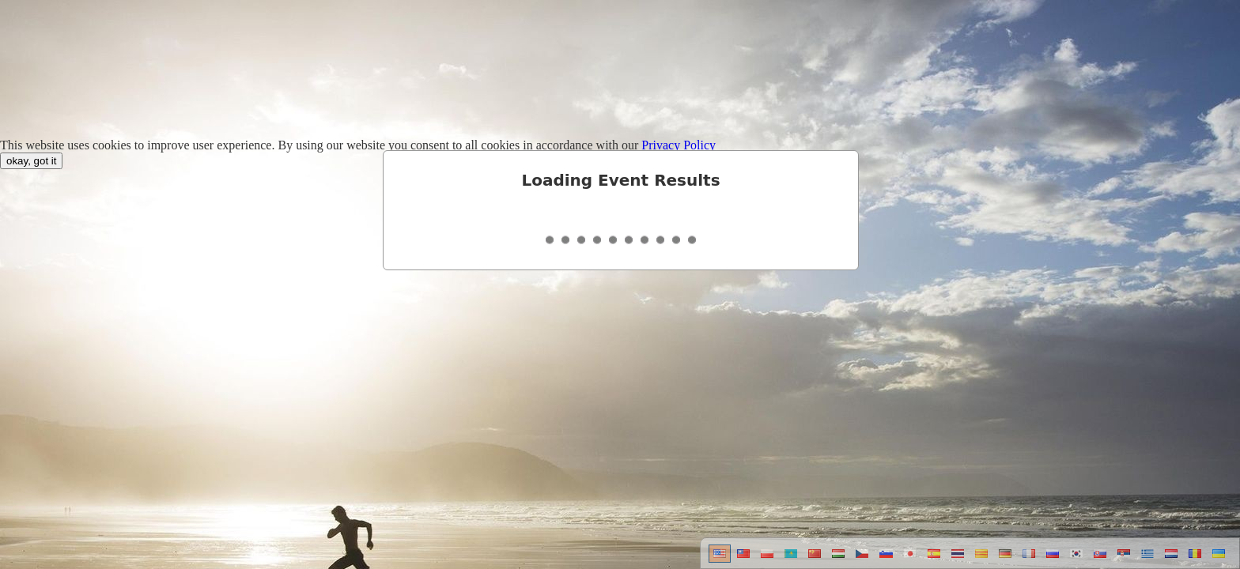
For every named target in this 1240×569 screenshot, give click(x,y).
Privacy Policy (678, 145)
